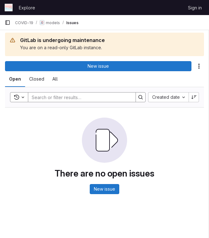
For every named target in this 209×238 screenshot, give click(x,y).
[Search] (79, 97)
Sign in (195, 7)
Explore (27, 7)
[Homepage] (8, 8)
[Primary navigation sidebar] (8, 23)
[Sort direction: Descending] (194, 97)
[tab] (15, 79)
